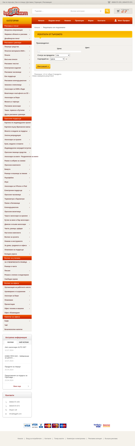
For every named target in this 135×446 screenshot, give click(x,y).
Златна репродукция (12, 135)
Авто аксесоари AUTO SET (15, 347)
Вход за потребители (34, 439)
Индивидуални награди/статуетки (17, 148)
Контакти (101, 21)
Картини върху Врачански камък (17, 127)
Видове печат (54, 21)
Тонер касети (59, 439)
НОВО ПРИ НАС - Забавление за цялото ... (17, 357)
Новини (67, 21)
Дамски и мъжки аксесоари (15, 224)
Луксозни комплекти (12, 165)
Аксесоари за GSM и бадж (14, 89)
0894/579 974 (127, 2)
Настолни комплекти (12, 233)
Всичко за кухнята (11, 237)
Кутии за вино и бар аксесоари (16, 220)
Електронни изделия (12, 68)
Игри (6, 182)
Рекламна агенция (95, 439)
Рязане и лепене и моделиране (16, 275)
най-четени (23, 342)
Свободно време (11, 279)
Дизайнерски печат (12, 38)
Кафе (6, 321)
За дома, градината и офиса (15, 245)
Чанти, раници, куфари (13, 228)
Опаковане (8, 300)
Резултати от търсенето (54, 27)
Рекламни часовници (12, 72)
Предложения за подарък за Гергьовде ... (16, 376)
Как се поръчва (8, 2)
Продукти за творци (12, 367)
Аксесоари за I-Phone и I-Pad (15, 186)
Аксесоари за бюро (12, 97)
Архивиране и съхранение (14, 291)
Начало (41, 21)
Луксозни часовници (12, 195)
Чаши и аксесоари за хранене (16, 216)
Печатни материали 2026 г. (14, 51)
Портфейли (8, 178)
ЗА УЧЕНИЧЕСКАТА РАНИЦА (15, 262)
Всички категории (78, 11)
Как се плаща (20, 2)
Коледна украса (10, 254)
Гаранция (37, 2)
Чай (5, 325)
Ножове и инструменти (13, 241)
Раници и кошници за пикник (15, 173)
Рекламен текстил (11, 64)
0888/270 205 (116, 2)
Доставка (29, 2)
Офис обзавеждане (12, 313)
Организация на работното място (17, 287)
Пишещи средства (11, 47)
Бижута (7, 169)
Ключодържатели (11, 207)
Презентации (9, 304)
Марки (90, 21)
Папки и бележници (12, 203)
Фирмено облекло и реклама (15, 34)
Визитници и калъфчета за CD (16, 93)
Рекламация (47, 2)
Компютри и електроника (76, 439)
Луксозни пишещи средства (15, 152)
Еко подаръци (10, 76)
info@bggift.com (15, 414)
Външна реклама (111, 439)
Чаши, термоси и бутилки (14, 110)
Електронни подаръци (13, 190)
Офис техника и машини (14, 308)
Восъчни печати (10, 59)
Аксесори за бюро (11, 296)
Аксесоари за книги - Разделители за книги (18, 156)
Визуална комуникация (13, 30)
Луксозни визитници (12, 212)
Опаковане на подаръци (13, 250)
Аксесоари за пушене (12, 140)
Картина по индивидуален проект (17, 123)
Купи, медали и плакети (13, 144)
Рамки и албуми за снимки (14, 161)
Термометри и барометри (14, 199)
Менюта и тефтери (11, 102)
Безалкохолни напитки (13, 329)
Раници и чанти (10, 266)
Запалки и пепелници (12, 85)
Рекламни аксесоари (12, 106)
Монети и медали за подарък (15, 131)
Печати (7, 55)
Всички (11, 342)
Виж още (17, 386)
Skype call (13, 410)
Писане (7, 271)
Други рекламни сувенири (14, 114)
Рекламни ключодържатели (15, 81)
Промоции (79, 21)
